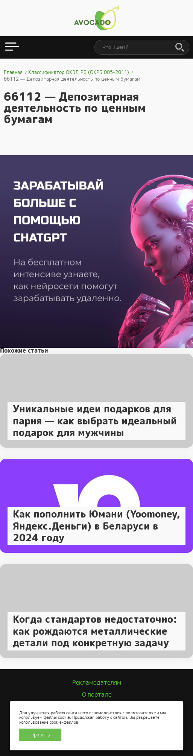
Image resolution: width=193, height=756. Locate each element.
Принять (40, 734)
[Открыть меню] (12, 47)
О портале (96, 694)
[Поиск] (179, 48)
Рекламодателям (96, 682)
